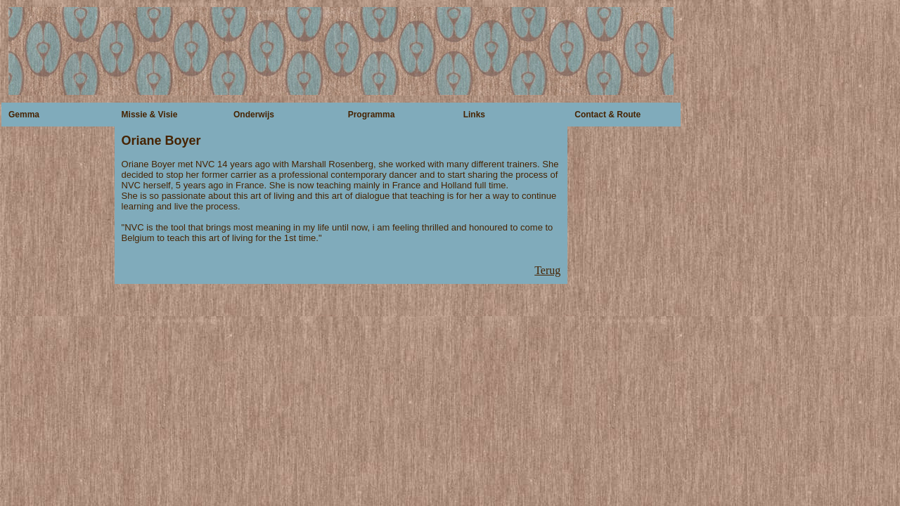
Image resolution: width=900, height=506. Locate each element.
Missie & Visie (150, 114)
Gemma (23, 114)
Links (474, 114)
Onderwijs (253, 114)
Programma (371, 114)
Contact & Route (607, 114)
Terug (547, 270)
